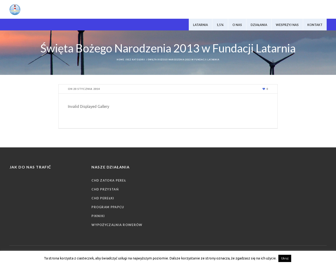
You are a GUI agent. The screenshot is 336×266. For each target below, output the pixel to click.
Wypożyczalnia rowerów (116, 225)
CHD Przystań (105, 189)
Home (120, 59)
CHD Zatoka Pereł (108, 180)
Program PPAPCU (107, 207)
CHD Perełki (102, 198)
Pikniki (98, 216)
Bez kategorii (135, 59)
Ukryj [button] (284, 258)
